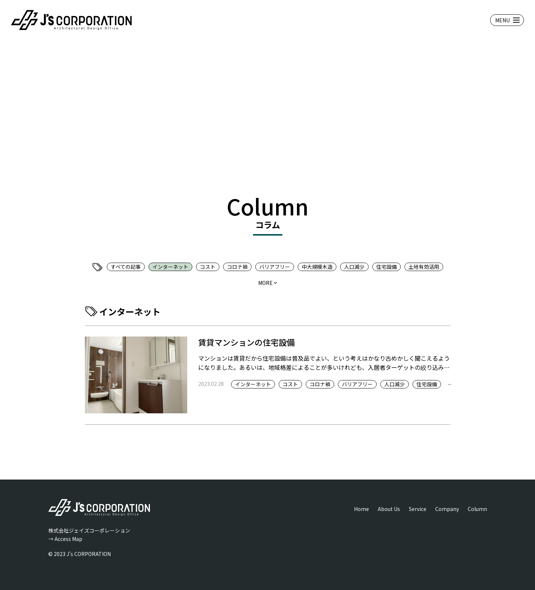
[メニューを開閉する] (507, 20)
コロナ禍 (237, 266)
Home (361, 508)
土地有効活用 (423, 266)
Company (447, 508)
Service (417, 508)
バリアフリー (274, 266)
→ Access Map (65, 538)
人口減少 (354, 266)
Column (477, 508)
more (265, 282)
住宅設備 (386, 266)
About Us (389, 508)
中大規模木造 (317, 266)
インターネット (170, 266)
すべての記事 (126, 266)
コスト (207, 266)
